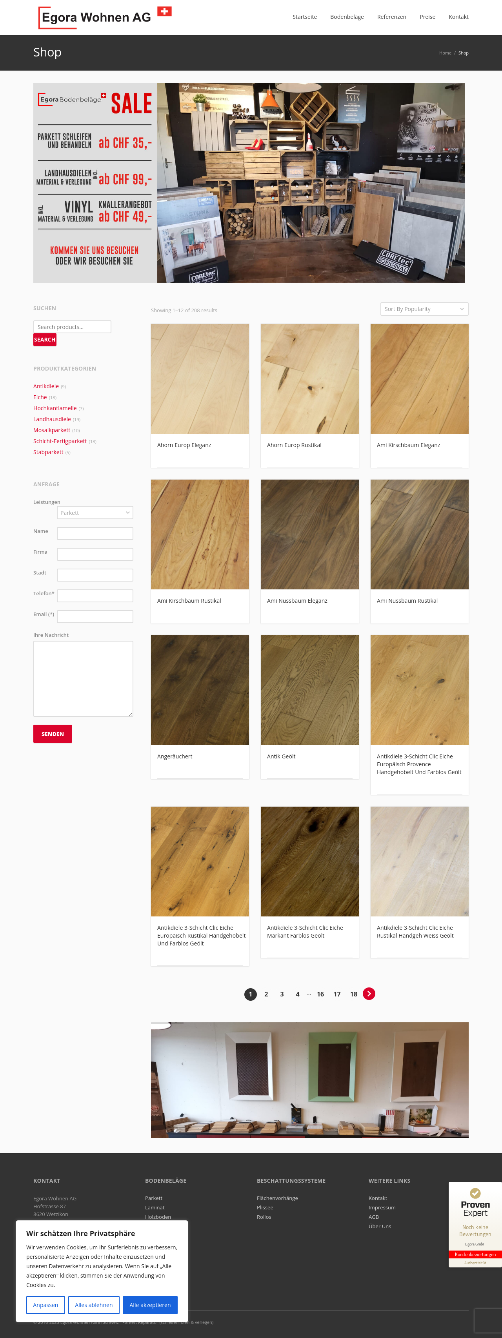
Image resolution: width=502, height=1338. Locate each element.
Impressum (382, 1207)
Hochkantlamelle (55, 408)
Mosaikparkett (51, 430)
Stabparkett (48, 452)
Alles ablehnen (94, 1305)
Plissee (265, 1207)
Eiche (40, 397)
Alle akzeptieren (150, 1305)
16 (320, 994)
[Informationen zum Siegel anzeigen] (475, 1262)
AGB (374, 1216)
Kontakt (378, 1198)
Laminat (155, 1207)
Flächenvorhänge (277, 1198)
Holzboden (158, 1216)
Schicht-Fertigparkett (60, 441)
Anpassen (45, 1305)
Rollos (264, 1216)
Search (45, 339)
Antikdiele (46, 386)
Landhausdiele (52, 419)
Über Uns (380, 1226)
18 (353, 994)
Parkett (153, 1198)
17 (336, 994)
